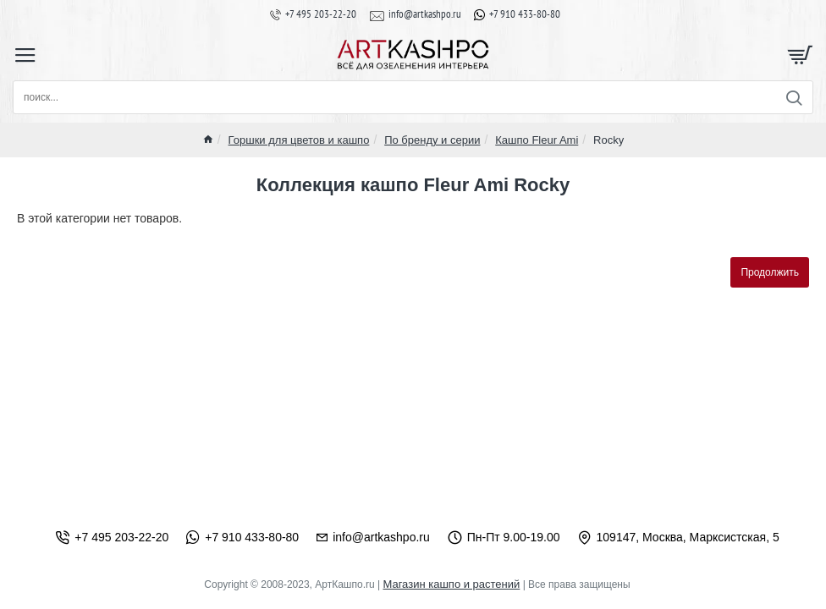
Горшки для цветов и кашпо (299, 140)
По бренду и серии (432, 140)
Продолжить (770, 272)
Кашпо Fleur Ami (536, 140)
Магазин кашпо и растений (451, 584)
